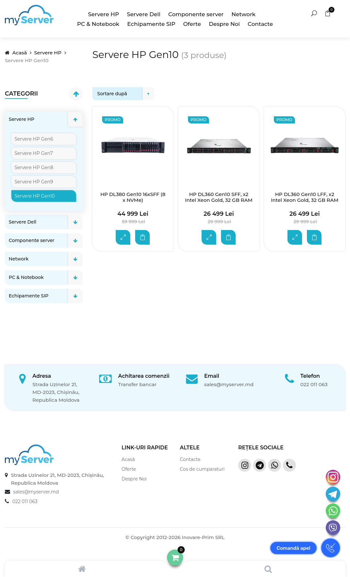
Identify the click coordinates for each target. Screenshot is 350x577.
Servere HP (103, 14)
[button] (175, 557)
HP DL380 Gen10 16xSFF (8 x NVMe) (133, 197)
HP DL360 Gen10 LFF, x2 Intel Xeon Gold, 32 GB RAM (304, 197)
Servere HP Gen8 (34, 167)
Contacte (260, 24)
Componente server (196, 14)
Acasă (16, 53)
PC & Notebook (98, 24)
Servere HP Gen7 (34, 153)
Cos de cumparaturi (202, 469)
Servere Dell (143, 14)
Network (243, 14)
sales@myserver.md (229, 384)
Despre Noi (224, 24)
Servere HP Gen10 (35, 196)
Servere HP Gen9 (34, 182)
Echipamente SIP (151, 24)
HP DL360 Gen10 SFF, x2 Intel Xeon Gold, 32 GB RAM (218, 197)
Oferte (192, 24)
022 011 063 (314, 384)
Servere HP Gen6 (34, 139)
